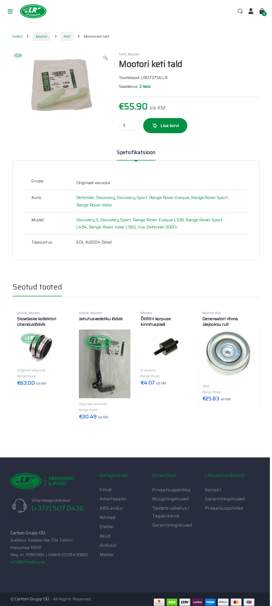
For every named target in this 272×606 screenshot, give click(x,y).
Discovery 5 (87, 220)
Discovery (105, 197)
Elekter (107, 526)
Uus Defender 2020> (158, 227)
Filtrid (106, 489)
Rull (217, 313)
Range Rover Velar (94, 205)
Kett (67, 36)
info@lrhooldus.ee (27, 562)
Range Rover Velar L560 (112, 227)
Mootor (41, 36)
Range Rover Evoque (169, 197)
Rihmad (108, 517)
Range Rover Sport (209, 197)
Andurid (108, 545)
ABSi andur (111, 508)
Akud (105, 536)
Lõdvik (22, 313)
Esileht (17, 36)
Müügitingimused (170, 498)
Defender (85, 197)
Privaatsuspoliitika (171, 489)
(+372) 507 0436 (58, 508)
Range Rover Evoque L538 (158, 220)
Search (240, 11)
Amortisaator (113, 498)
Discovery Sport (132, 197)
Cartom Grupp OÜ (32, 599)
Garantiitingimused (172, 525)
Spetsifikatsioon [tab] (136, 153)
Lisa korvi (169, 125)
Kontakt (213, 489)
